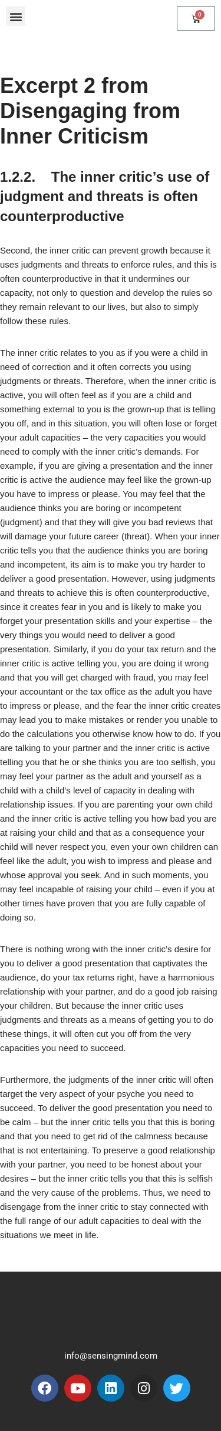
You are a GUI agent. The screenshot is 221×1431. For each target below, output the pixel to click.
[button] (15, 16)
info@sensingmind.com (110, 1355)
